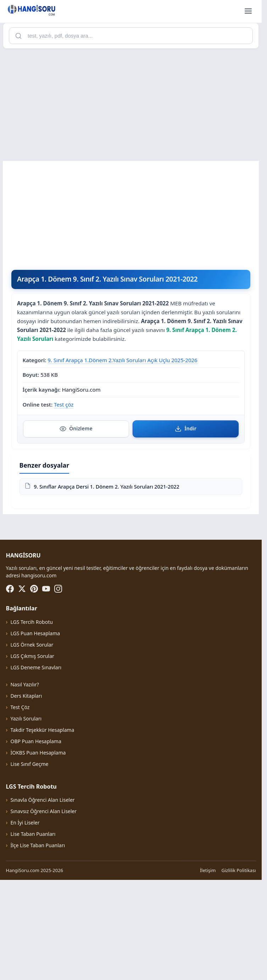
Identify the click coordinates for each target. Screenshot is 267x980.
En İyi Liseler (24, 922)
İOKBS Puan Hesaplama (38, 852)
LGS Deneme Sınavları (35, 766)
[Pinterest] (34, 688)
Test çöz (63, 404)
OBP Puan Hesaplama (35, 840)
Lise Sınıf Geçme (29, 863)
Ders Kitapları (26, 795)
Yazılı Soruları (25, 818)
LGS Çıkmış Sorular (32, 755)
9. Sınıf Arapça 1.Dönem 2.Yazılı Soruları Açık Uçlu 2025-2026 (122, 360)
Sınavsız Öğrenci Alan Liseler (43, 910)
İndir (185, 428)
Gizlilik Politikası (239, 970)
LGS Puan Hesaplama (35, 732)
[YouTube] (46, 688)
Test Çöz (19, 806)
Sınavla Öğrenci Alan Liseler (42, 899)
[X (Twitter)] (22, 688)
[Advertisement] (133, 104)
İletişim (208, 970)
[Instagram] (58, 688)
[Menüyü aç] (248, 11)
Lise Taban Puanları (32, 933)
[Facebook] (10, 688)
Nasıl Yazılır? (24, 783)
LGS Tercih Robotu (31, 721)
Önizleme (76, 428)
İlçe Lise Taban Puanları (37, 944)
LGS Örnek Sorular (31, 744)
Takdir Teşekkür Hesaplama (42, 829)
